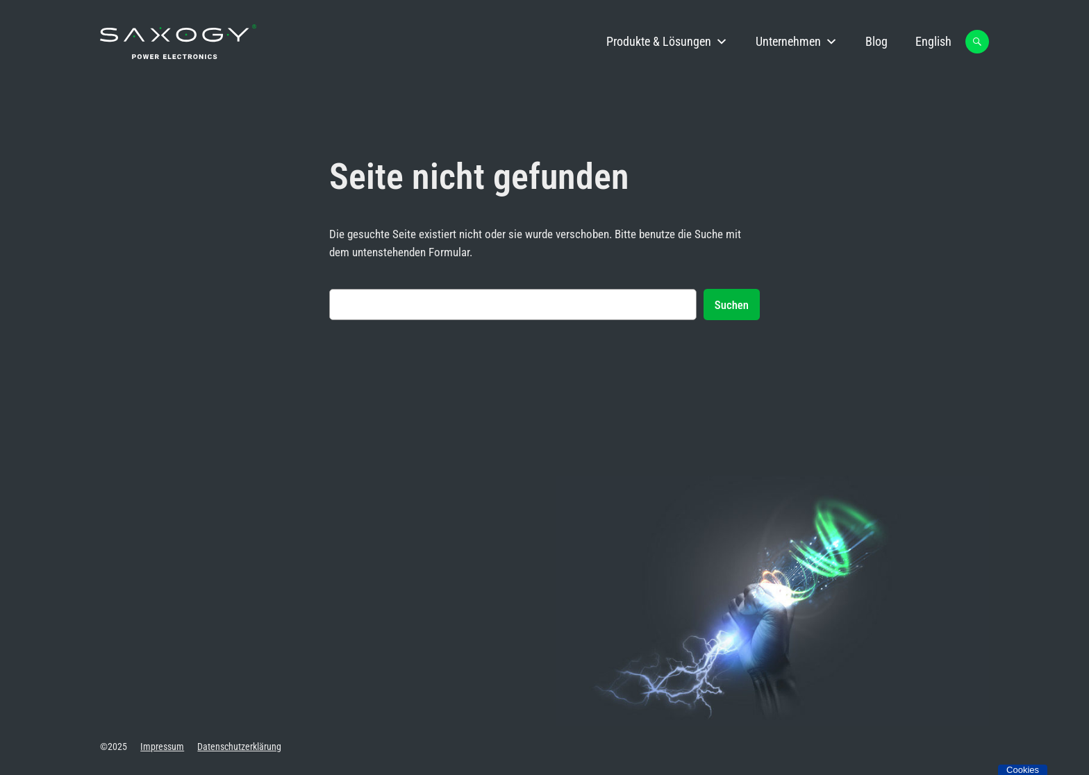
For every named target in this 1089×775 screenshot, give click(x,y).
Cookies (1022, 770)
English (933, 41)
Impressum (162, 747)
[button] (977, 41)
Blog (876, 41)
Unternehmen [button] (797, 41)
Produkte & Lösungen (667, 41)
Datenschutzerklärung (239, 747)
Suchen (732, 305)
